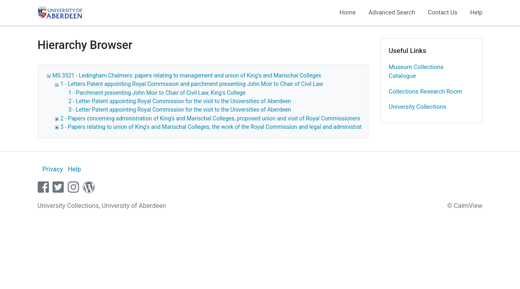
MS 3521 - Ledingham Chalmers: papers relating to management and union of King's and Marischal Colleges (187, 75)
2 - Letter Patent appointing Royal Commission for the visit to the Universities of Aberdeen (180, 101)
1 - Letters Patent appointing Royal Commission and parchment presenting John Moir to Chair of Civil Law (192, 84)
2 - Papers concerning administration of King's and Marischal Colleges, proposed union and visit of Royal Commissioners (210, 118)
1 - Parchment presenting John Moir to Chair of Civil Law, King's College (157, 93)
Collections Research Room (426, 91)
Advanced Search (391, 12)
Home (348, 12)
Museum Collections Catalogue (416, 71)
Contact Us (442, 12)
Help (476, 12)
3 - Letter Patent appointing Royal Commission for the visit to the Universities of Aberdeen (180, 109)
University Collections (418, 106)
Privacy (52, 169)
